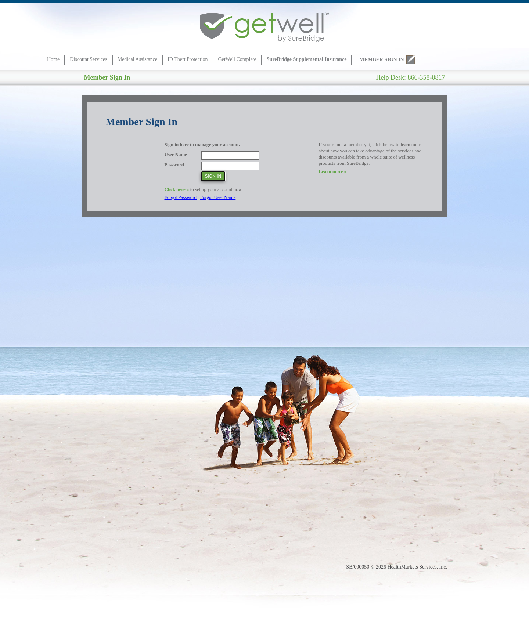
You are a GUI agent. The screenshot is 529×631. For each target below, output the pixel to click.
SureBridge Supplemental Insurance (307, 59)
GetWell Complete (237, 59)
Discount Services (88, 59)
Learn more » (332, 171)
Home (53, 59)
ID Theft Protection (188, 59)
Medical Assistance (137, 59)
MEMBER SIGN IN (381, 59)
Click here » (177, 189)
